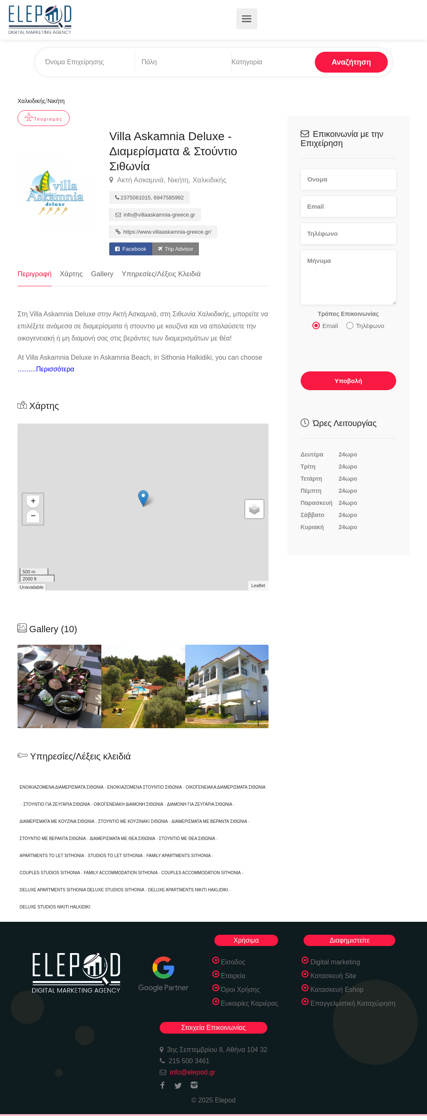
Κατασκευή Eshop (337, 989)
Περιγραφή (35, 274)
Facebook (130, 249)
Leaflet (258, 585)
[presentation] (349, 348)
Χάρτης (71, 274)
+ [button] (33, 502)
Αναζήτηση (351, 62)
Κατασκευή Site (333, 975)
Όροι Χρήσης (240, 989)
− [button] (33, 516)
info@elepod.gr (193, 1072)
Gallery (102, 274)
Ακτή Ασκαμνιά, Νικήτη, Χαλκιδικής (167, 180)
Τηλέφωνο (365, 325)
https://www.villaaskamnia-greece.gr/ (163, 232)
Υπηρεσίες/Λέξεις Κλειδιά (161, 274)
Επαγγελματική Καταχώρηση (352, 1003)
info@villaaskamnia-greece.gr (155, 215)
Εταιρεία (233, 975)
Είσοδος (233, 962)
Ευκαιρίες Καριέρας (250, 1003)
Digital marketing (335, 962)
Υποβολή (348, 380)
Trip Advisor (175, 249)
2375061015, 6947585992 (149, 197)
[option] (143, 686)
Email (325, 325)
